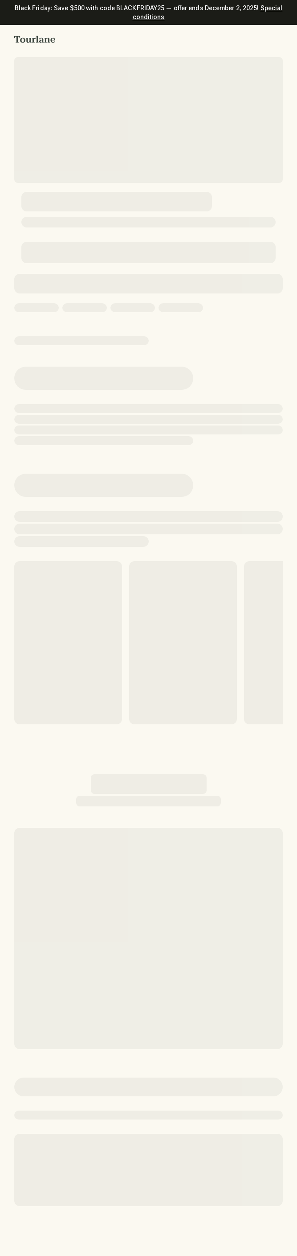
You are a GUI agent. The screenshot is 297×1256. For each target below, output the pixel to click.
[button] (35, 39)
